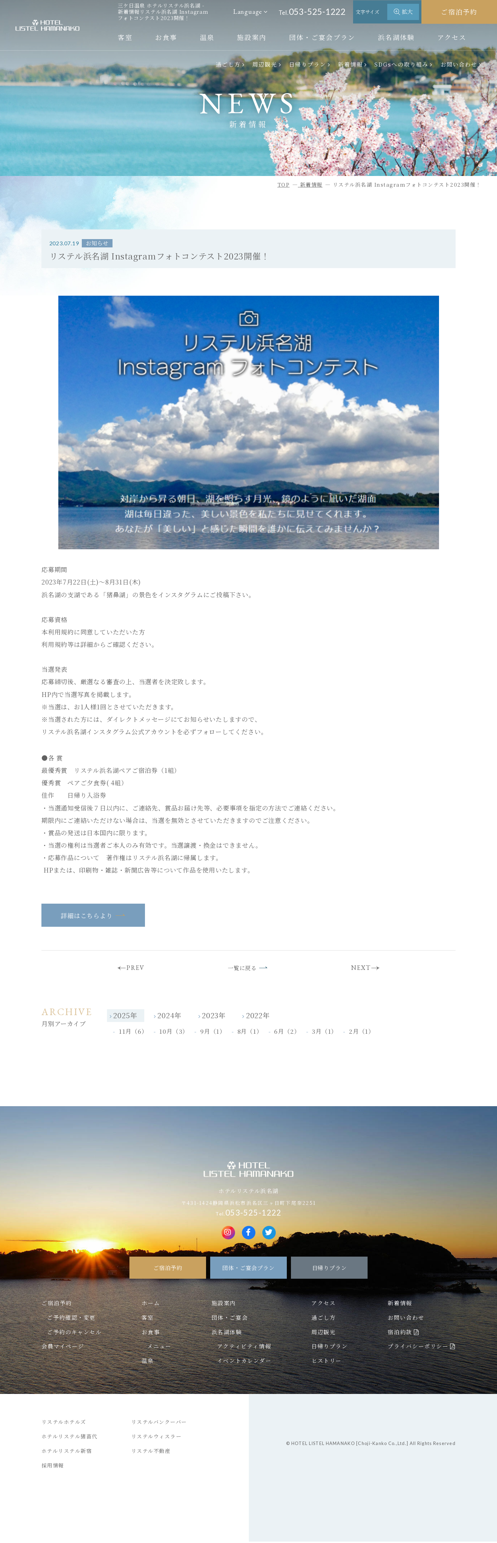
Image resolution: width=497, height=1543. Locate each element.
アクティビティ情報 (244, 1348)
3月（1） (324, 1032)
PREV (132, 968)
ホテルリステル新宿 (66, 1452)
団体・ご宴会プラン (322, 37)
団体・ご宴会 (230, 1319)
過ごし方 (228, 64)
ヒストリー (326, 1362)
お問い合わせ (459, 64)
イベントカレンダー (244, 1362)
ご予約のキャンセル (74, 1333)
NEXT (363, 968)
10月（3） (173, 1032)
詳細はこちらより (87, 915)
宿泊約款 (400, 1333)
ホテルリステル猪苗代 (69, 1437)
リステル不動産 (151, 1452)
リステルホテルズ (63, 1423)
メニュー (159, 1348)
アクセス (451, 37)
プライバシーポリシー (418, 1348)
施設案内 (251, 37)
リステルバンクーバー (159, 1423)
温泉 (207, 37)
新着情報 (350, 64)
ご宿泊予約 (459, 11)
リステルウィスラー (156, 1437)
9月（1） (213, 1032)
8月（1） (250, 1032)
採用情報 (52, 1466)
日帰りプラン (307, 64)
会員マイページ (62, 1348)
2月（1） (361, 1032)
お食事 (166, 37)
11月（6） (133, 1032)
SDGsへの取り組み (401, 64)
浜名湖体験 (396, 37)
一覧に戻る (241, 968)
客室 (125, 37)
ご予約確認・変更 (71, 1319)
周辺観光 (264, 64)
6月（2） (287, 1032)
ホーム (151, 1304)
